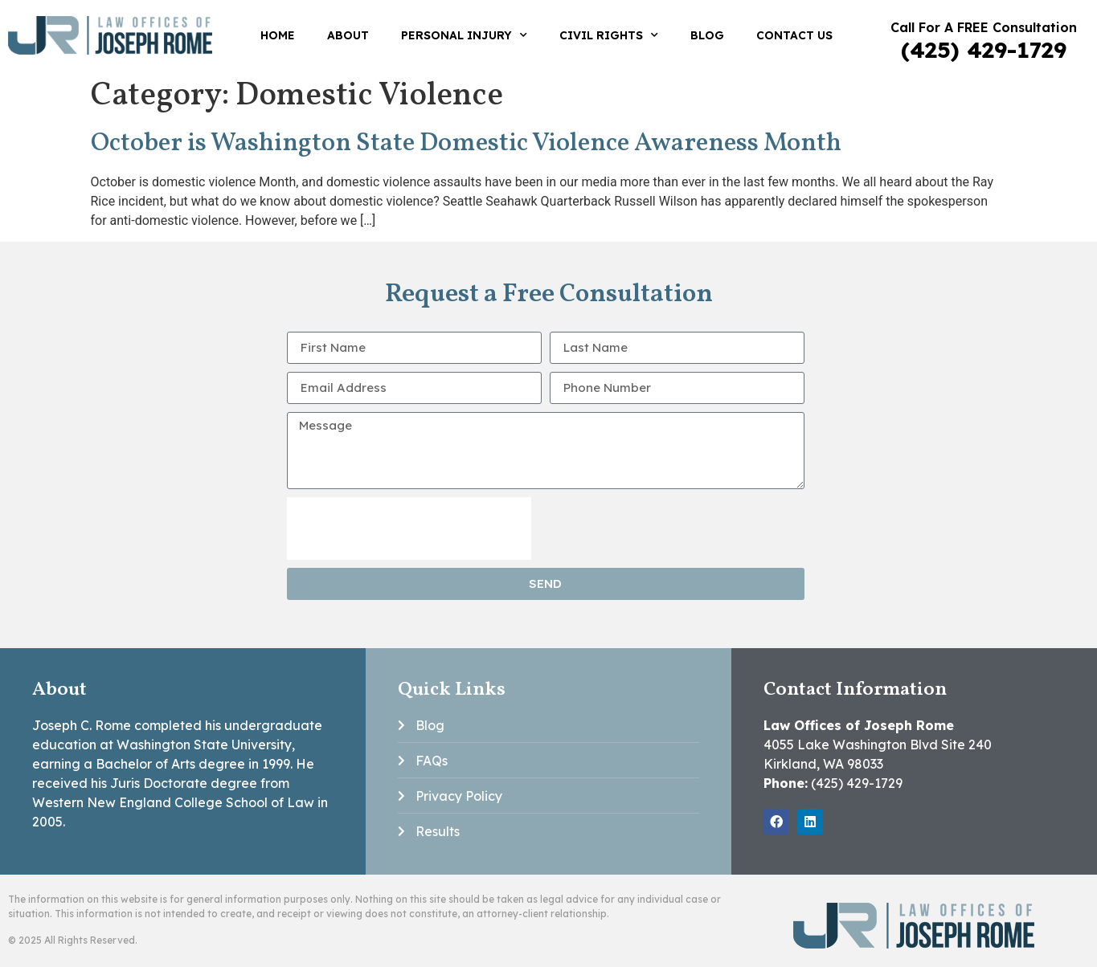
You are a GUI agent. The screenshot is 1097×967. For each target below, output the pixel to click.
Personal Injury (464, 35)
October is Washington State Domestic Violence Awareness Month (466, 143)
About (348, 35)
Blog (707, 35)
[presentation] (409, 528)
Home (277, 35)
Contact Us (794, 35)
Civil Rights (608, 35)
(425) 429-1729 (983, 49)
